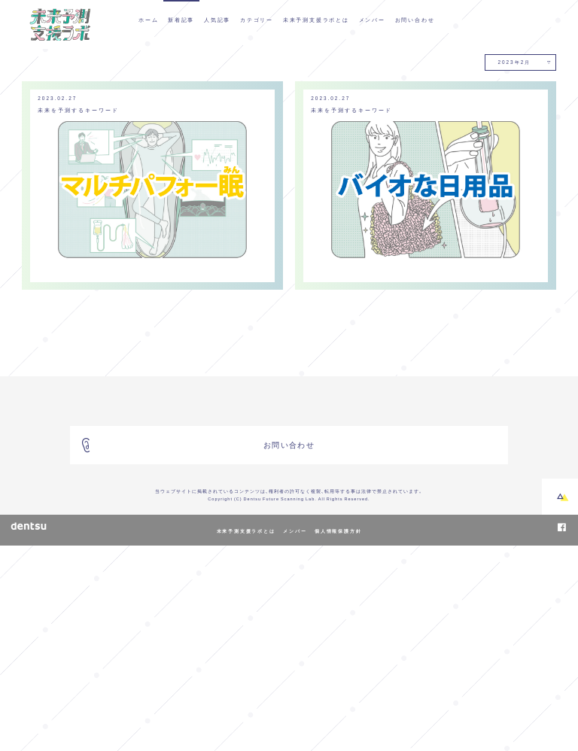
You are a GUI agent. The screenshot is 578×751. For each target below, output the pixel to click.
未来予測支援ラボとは (316, 19)
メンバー (372, 19)
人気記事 (217, 19)
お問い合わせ (415, 19)
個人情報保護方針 (338, 737)
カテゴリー (256, 19)
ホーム (148, 19)
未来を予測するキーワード (79, 315)
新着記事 (181, 19)
